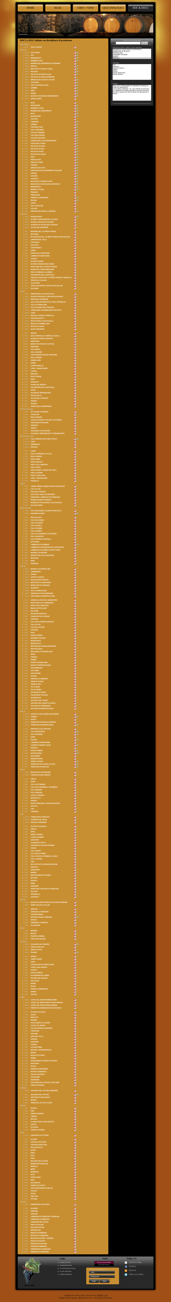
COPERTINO (35, 1031)
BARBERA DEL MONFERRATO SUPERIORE (45, 63)
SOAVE (33, 390)
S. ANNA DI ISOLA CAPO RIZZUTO (42, 1122)
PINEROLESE (35, 195)
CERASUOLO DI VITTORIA (40, 1135)
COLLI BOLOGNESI (37, 520)
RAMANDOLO (35, 444)
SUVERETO (35, 588)
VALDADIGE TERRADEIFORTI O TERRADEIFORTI (47, 433)
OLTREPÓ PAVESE (37, 261)
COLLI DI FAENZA (37, 523)
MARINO (34, 872)
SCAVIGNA (34, 1127)
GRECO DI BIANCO (37, 1113)
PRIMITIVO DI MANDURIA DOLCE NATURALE (46, 1008)
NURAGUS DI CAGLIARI (39, 1243)
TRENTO (34, 428)
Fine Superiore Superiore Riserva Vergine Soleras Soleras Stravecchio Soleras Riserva (132, 72)
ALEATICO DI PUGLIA (38, 1012)
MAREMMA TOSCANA (38, 638)
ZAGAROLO (35, 897)
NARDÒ (33, 1058)
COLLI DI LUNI (36, 489)
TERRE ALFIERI (36, 99)
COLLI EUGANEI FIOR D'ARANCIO (42, 307)
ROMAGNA (34, 563)
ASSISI (33, 781)
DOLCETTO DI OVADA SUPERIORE (43, 77)
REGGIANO (34, 558)
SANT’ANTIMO (36, 673)
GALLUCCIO (35, 981)
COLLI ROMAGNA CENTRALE (41, 539)
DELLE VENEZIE (36, 357)
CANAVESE (35, 121)
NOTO (33, 1174)
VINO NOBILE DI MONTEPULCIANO (43, 596)
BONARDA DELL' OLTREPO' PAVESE (43, 231)
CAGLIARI (34, 1214)
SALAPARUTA (35, 1183)
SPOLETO (34, 806)
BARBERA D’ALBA (37, 108)
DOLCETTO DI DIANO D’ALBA (41, 74)
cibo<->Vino (85, 7)
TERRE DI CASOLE (37, 681)
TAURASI (34, 952)
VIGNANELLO (35, 894)
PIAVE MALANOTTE (37, 318)
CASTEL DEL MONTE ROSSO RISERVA (44, 1005)
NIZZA (33, 90)
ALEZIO (33, 1014)
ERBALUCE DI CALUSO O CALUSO (43, 80)
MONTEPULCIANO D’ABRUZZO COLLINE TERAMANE (49, 902)
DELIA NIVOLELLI (37, 1147)
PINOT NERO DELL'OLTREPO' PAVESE (44, 267)
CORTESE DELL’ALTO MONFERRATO (43, 140)
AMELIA (33, 779)
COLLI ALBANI (36, 851)
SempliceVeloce (65, 1262)
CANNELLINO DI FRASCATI (40, 817)
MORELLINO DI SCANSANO (40, 585)
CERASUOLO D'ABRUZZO (40, 912)
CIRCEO (33, 848)
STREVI (33, 203)
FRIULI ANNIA (35, 459)
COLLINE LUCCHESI (38, 627)
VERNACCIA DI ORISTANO (40, 1252)
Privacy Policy (80, 1295)
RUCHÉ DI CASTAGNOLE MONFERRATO (44, 96)
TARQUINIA (35, 886)
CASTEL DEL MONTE (38, 1025)
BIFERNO (34, 931)
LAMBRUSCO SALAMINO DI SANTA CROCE (46, 550)
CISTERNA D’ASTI (37, 127)
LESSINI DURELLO (37, 365)
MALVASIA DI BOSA (37, 1227)
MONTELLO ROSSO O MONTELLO (42, 315)
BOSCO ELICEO (36, 517)
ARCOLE (34, 333)
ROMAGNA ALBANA (38, 513)
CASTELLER (35, 414)
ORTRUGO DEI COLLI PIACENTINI (42, 555)
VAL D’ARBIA (35, 687)
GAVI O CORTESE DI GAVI (40, 85)
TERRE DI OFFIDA (37, 761)
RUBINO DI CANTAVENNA (39, 197)
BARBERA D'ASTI (37, 61)
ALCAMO (34, 1139)
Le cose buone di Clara (68, 1268)
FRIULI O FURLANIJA (38, 475)
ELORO (33, 1150)
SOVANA (34, 676)
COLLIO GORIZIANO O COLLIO (41, 454)
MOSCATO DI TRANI (37, 1055)
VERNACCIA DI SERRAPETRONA (42, 725)
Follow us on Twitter (136, 1274)
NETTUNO (34, 878)
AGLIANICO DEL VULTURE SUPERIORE (44, 1090)
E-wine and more (66, 1271)
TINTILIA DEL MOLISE (38, 939)
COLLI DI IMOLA (36, 525)
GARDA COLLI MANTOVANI (40, 253)
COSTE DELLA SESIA (38, 143)
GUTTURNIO (35, 542)
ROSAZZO (34, 447)
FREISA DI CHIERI (37, 162)
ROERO (33, 93)
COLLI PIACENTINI (37, 536)
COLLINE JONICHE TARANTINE (41, 1028)
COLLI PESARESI (37, 734)
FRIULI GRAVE (36, 467)
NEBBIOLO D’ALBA (37, 189)
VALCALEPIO (35, 283)
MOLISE (33, 933)
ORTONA (34, 920)
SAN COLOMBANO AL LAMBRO (42, 272)
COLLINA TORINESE (38, 132)
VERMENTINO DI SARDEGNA (41, 1249)
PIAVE (33, 379)
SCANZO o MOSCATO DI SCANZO (42, 222)
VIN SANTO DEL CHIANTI (39, 700)
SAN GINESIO (35, 756)
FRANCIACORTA (36, 216)
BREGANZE (35, 346)
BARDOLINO (35, 341)
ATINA (33, 832)
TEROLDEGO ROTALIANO (40, 422)
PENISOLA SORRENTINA (39, 989)
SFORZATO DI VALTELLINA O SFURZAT (44, 225)
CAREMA (34, 124)
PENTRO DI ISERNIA (38, 936)
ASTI (32, 55)
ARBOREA (34, 1211)
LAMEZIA (34, 1116)
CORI (32, 861)
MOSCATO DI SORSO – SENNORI (42, 1238)
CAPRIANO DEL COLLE (39, 239)
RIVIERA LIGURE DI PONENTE (41, 500)
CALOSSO (34, 119)
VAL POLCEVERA (37, 505)
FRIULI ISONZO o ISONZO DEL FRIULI (44, 470)
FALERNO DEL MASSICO (39, 978)
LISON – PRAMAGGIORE (39, 368)
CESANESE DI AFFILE (38, 842)
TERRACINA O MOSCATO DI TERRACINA (45, 889)
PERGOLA (34, 748)
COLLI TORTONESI (37, 130)
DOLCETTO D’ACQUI (38, 146)
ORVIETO (34, 800)
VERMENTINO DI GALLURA (40, 1204)
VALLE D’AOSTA (36, 47)
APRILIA (33, 829)
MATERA (34, 1100)
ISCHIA (33, 986)
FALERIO (34, 740)
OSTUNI (33, 1066)
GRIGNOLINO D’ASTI (38, 168)
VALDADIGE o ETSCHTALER (40, 431)
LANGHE (34, 173)
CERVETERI (35, 840)
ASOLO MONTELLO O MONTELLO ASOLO (45, 336)
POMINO (34, 660)
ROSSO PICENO (36, 753)
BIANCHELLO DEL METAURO (41, 729)
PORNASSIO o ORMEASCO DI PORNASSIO (45, 497)
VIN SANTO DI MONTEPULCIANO (42, 708)
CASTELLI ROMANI (37, 837)
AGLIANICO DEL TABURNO (40, 944)
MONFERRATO (36, 187)
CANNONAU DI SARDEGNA (40, 1219)
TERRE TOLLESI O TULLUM (40, 905)
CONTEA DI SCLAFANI (38, 1142)
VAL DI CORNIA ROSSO (39, 590)
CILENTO (34, 970)
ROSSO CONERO (37, 750)
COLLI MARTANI (36, 790)
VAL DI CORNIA (36, 689)
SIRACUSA (34, 1196)
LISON (33, 313)
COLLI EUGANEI (36, 352)
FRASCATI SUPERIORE (39, 822)
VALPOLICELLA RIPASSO (39, 398)
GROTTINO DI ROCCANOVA (40, 1097)
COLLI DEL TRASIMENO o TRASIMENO (44, 787)
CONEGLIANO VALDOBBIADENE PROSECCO (46, 310)
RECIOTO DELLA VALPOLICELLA (42, 321)
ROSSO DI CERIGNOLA (39, 1071)
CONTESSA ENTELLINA (39, 1145)
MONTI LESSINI (36, 376)
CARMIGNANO (36, 571)
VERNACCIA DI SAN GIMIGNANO (42, 593)
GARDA (33, 250)
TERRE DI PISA (36, 684)
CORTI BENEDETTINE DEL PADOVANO (44, 355)
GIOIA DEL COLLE (37, 1036)
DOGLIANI (34, 71)
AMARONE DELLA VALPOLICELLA (42, 294)
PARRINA (34, 657)
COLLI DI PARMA (36, 528)
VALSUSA (34, 208)
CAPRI (33, 962)
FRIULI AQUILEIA (36, 462)
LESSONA (34, 176)
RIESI (32, 1180)
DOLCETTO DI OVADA (38, 154)
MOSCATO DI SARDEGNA (39, 1235)
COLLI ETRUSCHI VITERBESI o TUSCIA (44, 856)
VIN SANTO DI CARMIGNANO (41, 706)
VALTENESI (35, 288)
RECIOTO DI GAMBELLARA (40, 324)
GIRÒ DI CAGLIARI (37, 1224)
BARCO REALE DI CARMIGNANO (42, 603)
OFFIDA (33, 719)
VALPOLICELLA (36, 395)
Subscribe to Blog (135, 1262)
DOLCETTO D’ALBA (37, 149)
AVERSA (34, 956)
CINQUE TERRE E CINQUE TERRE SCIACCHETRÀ (48, 486)
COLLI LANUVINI (36, 859)
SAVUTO (34, 1124)
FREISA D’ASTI (36, 159)
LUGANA (34, 258)
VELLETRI (34, 891)
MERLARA (34, 374)
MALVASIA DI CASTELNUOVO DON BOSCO (45, 184)
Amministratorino (66, 1265)
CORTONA (34, 630)
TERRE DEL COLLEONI (39, 280)
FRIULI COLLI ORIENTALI (39, 464)
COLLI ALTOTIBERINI (38, 784)
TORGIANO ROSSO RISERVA (41, 775)
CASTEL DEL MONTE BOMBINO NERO (44, 1000)
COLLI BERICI (35, 349)
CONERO (34, 717)
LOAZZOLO (35, 178)
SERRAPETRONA (37, 759)
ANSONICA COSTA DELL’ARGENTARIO (44, 600)
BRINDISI (34, 1020)
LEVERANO (35, 1042)
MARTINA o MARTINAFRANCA (41, 1050)
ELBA (33, 632)
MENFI (33, 1169)
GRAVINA (34, 1039)
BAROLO (34, 66)
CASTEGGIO (35, 242)
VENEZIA (34, 401)
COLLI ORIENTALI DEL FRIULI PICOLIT (44, 439)
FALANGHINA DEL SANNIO (40, 975)
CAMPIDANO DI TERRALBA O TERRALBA (45, 1216)
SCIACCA (34, 1191)
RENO (33, 561)
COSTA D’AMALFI (37, 973)
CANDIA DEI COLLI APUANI (40, 616)
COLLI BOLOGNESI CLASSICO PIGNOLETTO (46, 511)
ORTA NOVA (35, 1063)
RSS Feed (132, 1270)
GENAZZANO (35, 870)
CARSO (33, 451)
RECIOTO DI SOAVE (37, 326)
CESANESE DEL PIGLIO (39, 819)
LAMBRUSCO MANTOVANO (40, 256)
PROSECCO (35, 382)
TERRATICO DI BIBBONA (39, 679)
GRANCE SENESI (37, 635)
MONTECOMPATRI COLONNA (41, 875)
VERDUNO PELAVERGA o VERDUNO (43, 211)
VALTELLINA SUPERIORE (39, 227)
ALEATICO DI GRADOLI (39, 826)
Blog (58, 7)
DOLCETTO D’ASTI (37, 151)
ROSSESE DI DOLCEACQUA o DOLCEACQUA (46, 502)
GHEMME (34, 88)
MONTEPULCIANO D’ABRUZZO (41, 917)
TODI (32, 809)
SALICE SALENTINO (38, 1074)
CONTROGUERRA (37, 914)
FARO (33, 1158)
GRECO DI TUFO (36, 950)
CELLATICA (35, 245)
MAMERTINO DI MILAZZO (39, 1164)
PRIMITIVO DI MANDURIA (39, 1069)
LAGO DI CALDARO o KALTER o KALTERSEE (46, 420)
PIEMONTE (34, 192)
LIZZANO (34, 1044)
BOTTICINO (35, 234)
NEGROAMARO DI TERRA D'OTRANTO (44, 1061)
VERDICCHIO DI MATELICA (40, 767)
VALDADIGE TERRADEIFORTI (41, 393)
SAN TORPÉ (35, 670)
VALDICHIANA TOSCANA (39, 695)
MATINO (33, 1052)
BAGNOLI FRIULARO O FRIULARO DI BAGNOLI (47, 296)
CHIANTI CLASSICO (37, 577)
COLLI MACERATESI (38, 731)
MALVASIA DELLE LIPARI (39, 1161)
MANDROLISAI (36, 1230)
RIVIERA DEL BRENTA (38, 384)
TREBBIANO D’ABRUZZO (39, 922)
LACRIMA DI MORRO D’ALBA (41, 745)
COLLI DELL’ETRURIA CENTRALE (42, 622)
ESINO (33, 737)
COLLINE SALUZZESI (38, 138)
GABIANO (34, 165)
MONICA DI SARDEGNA (39, 1233)
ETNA (33, 1155)
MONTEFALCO (36, 798)
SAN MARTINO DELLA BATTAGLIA (42, 275)
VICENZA (34, 403)
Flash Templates (72, 1298)
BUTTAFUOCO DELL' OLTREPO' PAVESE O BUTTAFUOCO (50, 237)
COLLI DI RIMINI (36, 531)
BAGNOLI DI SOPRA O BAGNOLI (42, 338)
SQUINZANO (35, 1080)
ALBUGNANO (35, 105)
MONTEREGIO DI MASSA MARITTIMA (43, 646)
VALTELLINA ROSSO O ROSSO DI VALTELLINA (47, 286)
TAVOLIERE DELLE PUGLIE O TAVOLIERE (45, 1082)
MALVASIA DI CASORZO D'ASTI (41, 181)
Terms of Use (91, 1295)
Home (30, 7)
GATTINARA (35, 82)
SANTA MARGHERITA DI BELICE (42, 1188)
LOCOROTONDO (36, 1047)
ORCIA (33, 654)
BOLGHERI (34, 611)
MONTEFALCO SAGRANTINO (41, 772)
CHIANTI (34, 574)
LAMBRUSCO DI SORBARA (40, 544)
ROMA (33, 883)
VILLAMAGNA (35, 925)
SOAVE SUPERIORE (37, 329)
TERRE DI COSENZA (38, 1130)
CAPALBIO (34, 619)
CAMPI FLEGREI (36, 959)
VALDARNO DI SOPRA (38, 692)
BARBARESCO (36, 58)
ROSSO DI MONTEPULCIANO (41, 665)
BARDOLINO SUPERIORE (39, 299)
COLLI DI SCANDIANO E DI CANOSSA (44, 534)
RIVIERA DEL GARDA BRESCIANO (42, 269)
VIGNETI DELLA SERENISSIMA (41, 406)
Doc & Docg (141, 7)
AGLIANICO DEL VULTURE (40, 1094)
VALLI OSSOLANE (37, 206)
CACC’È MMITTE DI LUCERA (40, 1023)
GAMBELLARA (36, 360)
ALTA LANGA (35, 52)
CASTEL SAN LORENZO (39, 967)
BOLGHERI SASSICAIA (38, 613)
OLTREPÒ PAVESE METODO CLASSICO (44, 219)
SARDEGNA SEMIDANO (39, 1246)
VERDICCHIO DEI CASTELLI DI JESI (43, 764)
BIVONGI (34, 1108)
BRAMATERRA (36, 116)
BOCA (33, 113)
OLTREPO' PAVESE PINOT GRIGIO (42, 264)
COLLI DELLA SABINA (38, 853)
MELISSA (34, 1119)
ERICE (33, 1153)
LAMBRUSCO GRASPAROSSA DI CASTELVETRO (47, 547)
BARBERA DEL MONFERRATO (41, 111)
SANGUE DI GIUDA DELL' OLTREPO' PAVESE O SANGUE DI (51, 277)
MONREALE (35, 1172)
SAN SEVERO (35, 1077)
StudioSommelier (66, 1274)
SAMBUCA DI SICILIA (38, 1185)
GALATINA (34, 1033)
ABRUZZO (34, 909)
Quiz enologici (113, 7)
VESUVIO (34, 994)
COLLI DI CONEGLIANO (39, 305)
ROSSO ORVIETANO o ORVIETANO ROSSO (45, 803)
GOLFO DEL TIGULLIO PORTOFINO (43, 494)
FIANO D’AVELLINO (37, 947)
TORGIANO (34, 811)
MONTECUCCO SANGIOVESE (41, 582)
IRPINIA (33, 983)
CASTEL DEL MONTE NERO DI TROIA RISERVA (47, 1002)
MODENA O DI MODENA (39, 552)
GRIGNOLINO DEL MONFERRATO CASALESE (46, 170)
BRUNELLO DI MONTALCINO (40, 569)
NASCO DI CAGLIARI (38, 1241)
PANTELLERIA (36, 1177)
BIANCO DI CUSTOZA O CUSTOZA (42, 344)
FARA (33, 157)
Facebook (132, 1266)
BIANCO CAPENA (37, 834)
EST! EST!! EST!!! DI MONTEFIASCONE (44, 864)
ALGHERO (34, 1208)
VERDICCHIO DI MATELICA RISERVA (43, 722)
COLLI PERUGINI (36, 792)
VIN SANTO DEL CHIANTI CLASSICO (43, 703)
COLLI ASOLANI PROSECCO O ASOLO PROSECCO (48, 302)
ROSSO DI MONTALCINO (39, 662)
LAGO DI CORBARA (37, 795)
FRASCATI (34, 867)
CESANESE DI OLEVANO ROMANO (43, 845)
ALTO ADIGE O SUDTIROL (40, 412)
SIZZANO (34, 200)
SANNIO (33, 991)
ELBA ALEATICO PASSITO (40, 580)
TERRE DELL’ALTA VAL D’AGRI (41, 1103)
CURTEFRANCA (36, 248)
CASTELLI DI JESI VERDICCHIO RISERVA (45, 714)
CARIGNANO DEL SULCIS (39, 1222)
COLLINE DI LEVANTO (38, 492)
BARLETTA (34, 1017)
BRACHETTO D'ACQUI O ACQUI (41, 69)
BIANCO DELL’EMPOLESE (40, 605)
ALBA (33, 103)
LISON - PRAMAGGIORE (39, 478)
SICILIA (33, 1193)
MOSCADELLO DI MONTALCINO (42, 651)
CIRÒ (32, 1111)
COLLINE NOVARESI (38, 135)
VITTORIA (34, 1199)
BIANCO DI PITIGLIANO (39, 608)
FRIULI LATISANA (37, 473)
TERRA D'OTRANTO (37, 1085)
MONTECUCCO (36, 643)
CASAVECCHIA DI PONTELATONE (42, 964)
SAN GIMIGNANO (37, 668)
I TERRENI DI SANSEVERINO (40, 742)
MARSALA (34, 1166)
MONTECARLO (36, 641)
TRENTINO (34, 425)
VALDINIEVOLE (36, 698)
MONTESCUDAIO (36, 649)
